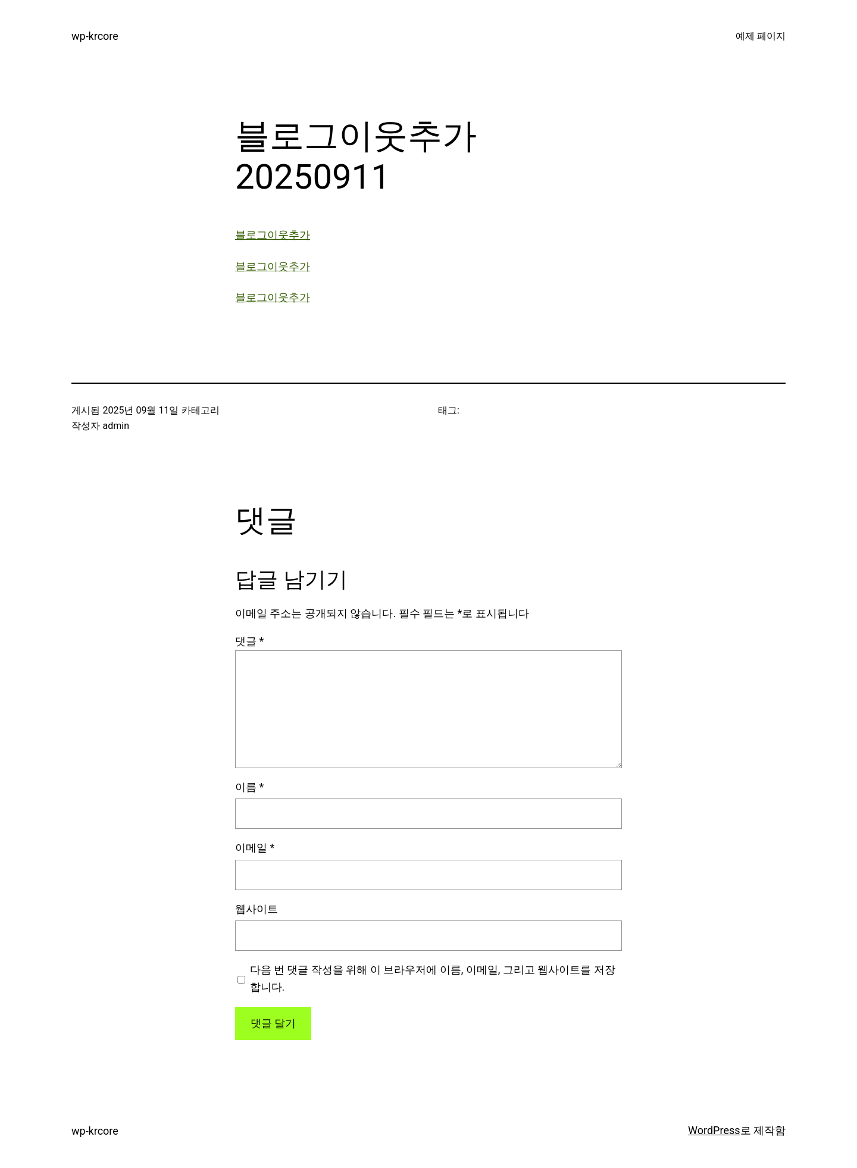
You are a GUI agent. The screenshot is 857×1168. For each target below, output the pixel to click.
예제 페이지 (761, 36)
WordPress (714, 1130)
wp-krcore (94, 36)
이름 (249, 787)
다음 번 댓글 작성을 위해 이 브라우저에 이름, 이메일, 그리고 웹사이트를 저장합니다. (432, 978)
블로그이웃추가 (272, 234)
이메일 (254, 847)
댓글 (249, 641)
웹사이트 (256, 909)
